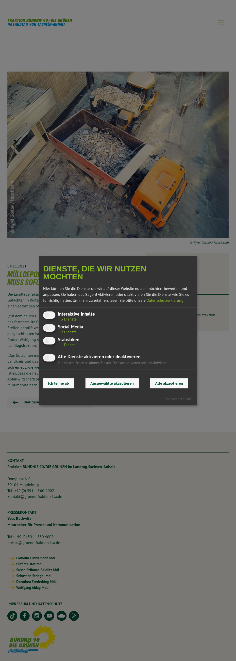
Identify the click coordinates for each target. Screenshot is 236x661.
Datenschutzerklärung (165, 300)
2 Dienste (67, 331)
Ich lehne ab (58, 383)
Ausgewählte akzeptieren (112, 383)
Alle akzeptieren (169, 383)
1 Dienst (66, 344)
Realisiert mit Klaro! (178, 399)
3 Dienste (67, 319)
